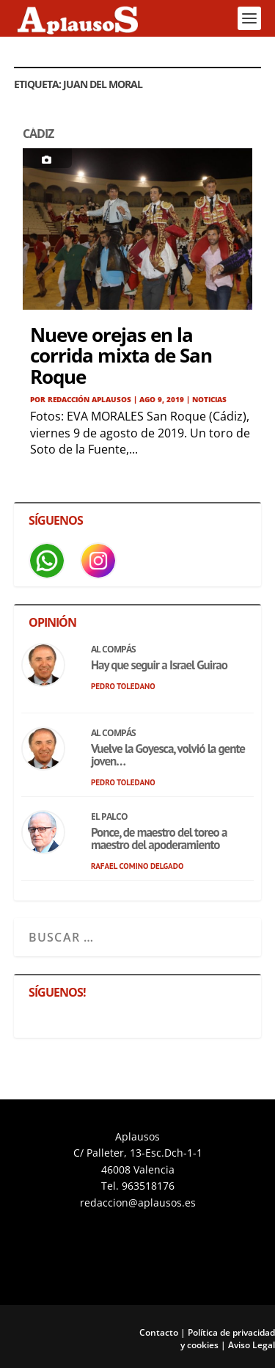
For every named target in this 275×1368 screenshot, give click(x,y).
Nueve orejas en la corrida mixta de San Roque (121, 355)
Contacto (158, 1332)
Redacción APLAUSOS (89, 399)
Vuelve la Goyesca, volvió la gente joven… (168, 755)
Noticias (209, 399)
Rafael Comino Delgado (137, 866)
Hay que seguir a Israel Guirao (159, 665)
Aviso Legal (251, 1345)
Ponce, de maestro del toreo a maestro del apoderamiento (159, 838)
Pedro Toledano (123, 686)
